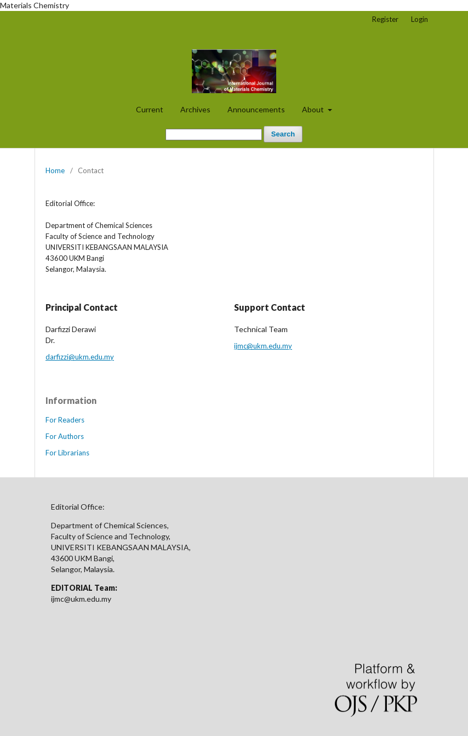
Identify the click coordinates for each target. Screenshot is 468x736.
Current (149, 109)
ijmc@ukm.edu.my (263, 345)
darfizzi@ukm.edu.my (79, 356)
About (314, 109)
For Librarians (67, 452)
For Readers (64, 419)
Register (385, 19)
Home (55, 170)
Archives (195, 109)
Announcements (256, 109)
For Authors (64, 436)
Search (283, 134)
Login (419, 19)
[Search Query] (213, 134)
